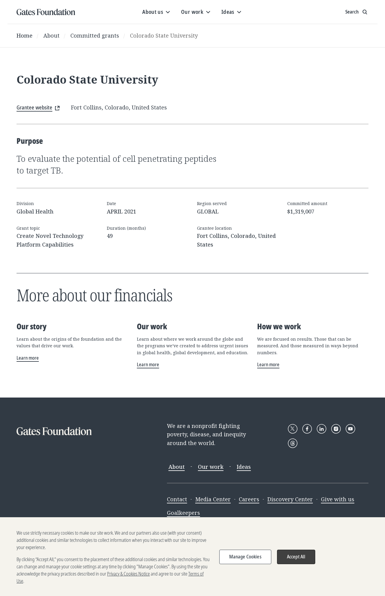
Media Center (213, 499)
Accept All (296, 559)
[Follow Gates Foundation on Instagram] (336, 428)
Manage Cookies (245, 559)
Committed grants (94, 35)
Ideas (244, 466)
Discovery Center (290, 499)
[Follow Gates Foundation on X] (292, 428)
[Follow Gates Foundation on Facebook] (307, 428)
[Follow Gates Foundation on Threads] (292, 443)
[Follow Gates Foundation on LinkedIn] (321, 428)
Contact (177, 499)
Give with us (337, 499)
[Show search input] (356, 12)
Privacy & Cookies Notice (128, 576)
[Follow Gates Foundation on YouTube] (350, 428)
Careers (249, 499)
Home (24, 35)
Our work (210, 466)
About (51, 35)
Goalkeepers (183, 512)
